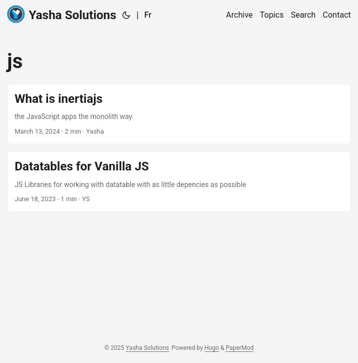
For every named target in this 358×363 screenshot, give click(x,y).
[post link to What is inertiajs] (179, 114)
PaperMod (239, 347)
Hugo (211, 347)
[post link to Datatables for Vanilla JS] (179, 181)
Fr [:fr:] (147, 15)
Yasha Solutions (61, 14)
